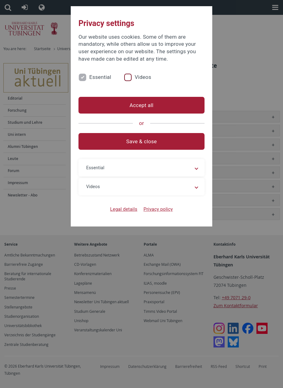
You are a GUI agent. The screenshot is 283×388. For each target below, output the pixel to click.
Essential (100, 77)
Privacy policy (158, 209)
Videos (143, 77)
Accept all (141, 105)
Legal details (123, 209)
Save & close (141, 141)
